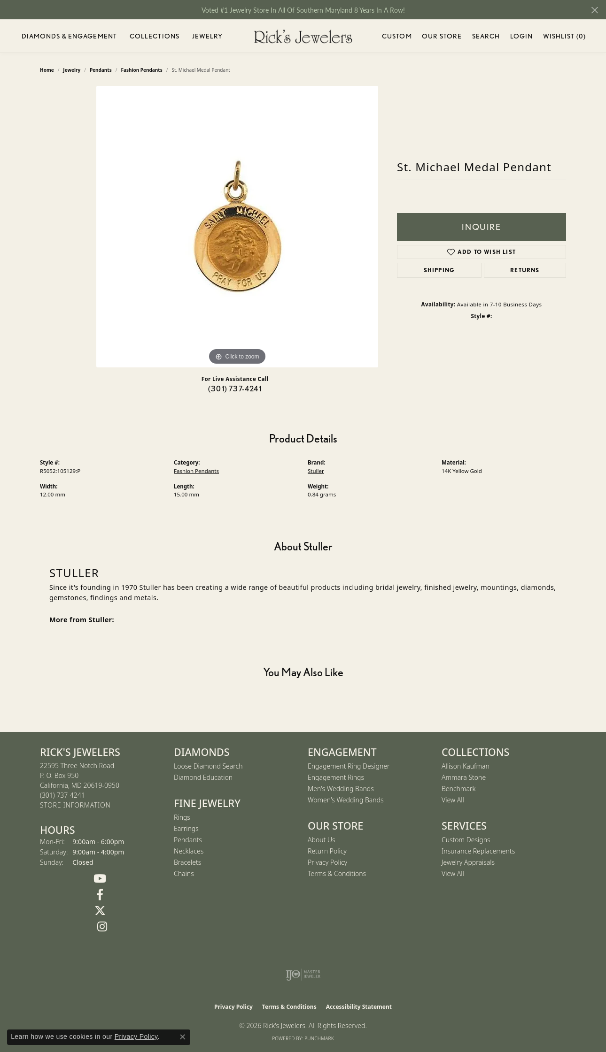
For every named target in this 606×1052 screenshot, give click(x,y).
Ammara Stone (464, 777)
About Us (321, 839)
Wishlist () (564, 37)
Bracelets (187, 862)
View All (453, 799)
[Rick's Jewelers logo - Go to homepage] (303, 36)
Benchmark (458, 788)
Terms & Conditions (337, 873)
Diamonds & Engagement (69, 36)
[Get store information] (75, 805)
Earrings (186, 828)
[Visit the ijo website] (303, 974)
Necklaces (188, 850)
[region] (237, 226)
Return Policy (327, 850)
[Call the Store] (62, 795)
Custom (397, 36)
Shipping (439, 270)
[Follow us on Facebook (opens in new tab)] (100, 894)
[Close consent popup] (183, 1037)
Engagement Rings (336, 777)
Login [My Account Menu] (521, 37)
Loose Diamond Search (208, 766)
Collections (154, 36)
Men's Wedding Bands (341, 788)
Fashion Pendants (196, 470)
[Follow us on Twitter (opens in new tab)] (100, 910)
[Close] (594, 10)
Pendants (188, 839)
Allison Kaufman (465, 766)
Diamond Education (203, 777)
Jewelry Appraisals (468, 862)
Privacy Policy (327, 862)
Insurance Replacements (478, 850)
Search (486, 36)
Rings (182, 817)
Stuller (316, 470)
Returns (524, 270)
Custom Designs (466, 839)
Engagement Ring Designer (348, 766)
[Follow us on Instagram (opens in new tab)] (102, 926)
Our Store (442, 36)
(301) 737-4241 (235, 388)
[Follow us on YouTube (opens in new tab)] (100, 878)
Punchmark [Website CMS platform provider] (319, 1038)
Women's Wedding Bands (346, 799)
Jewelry (207, 36)
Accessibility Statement (359, 1007)
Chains (184, 873)
